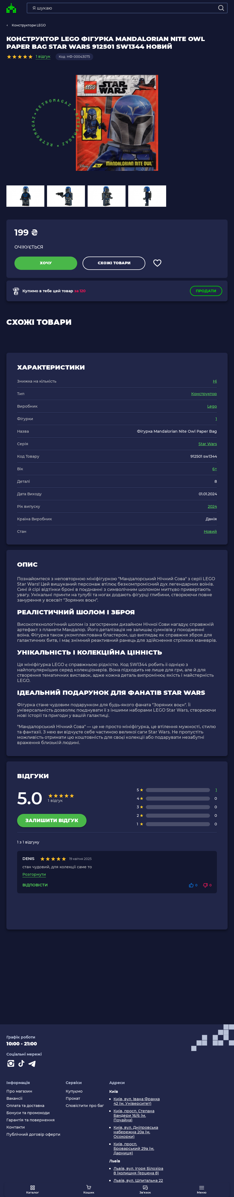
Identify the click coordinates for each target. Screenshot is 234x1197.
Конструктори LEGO (29, 25)
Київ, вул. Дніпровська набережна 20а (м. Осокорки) (136, 1132)
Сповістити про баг (85, 1105)
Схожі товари (114, 263)
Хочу (46, 263)
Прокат (73, 1098)
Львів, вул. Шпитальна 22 (138, 1180)
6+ (214, 468)
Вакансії (14, 1098)
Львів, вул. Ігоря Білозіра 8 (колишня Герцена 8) (138, 1170)
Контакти (15, 1127)
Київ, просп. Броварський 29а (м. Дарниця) (134, 1148)
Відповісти (35, 885)
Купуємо (74, 1091)
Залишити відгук (51, 820)
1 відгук (43, 56)
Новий (210, 531)
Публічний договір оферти (33, 1134)
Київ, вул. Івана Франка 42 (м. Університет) (137, 1101)
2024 (212, 506)
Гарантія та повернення (30, 1120)
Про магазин (19, 1091)
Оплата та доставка (25, 1105)
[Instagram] (11, 1064)
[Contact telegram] (33, 1064)
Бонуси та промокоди (28, 1113)
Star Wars (207, 443)
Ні (215, 381)
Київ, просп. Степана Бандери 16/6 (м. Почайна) (134, 1115)
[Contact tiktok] (22, 1064)
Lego (212, 406)
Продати (206, 291)
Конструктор (204, 393)
